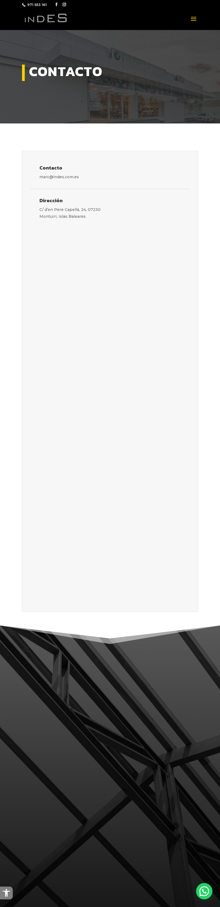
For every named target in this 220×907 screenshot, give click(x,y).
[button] (6, 893)
